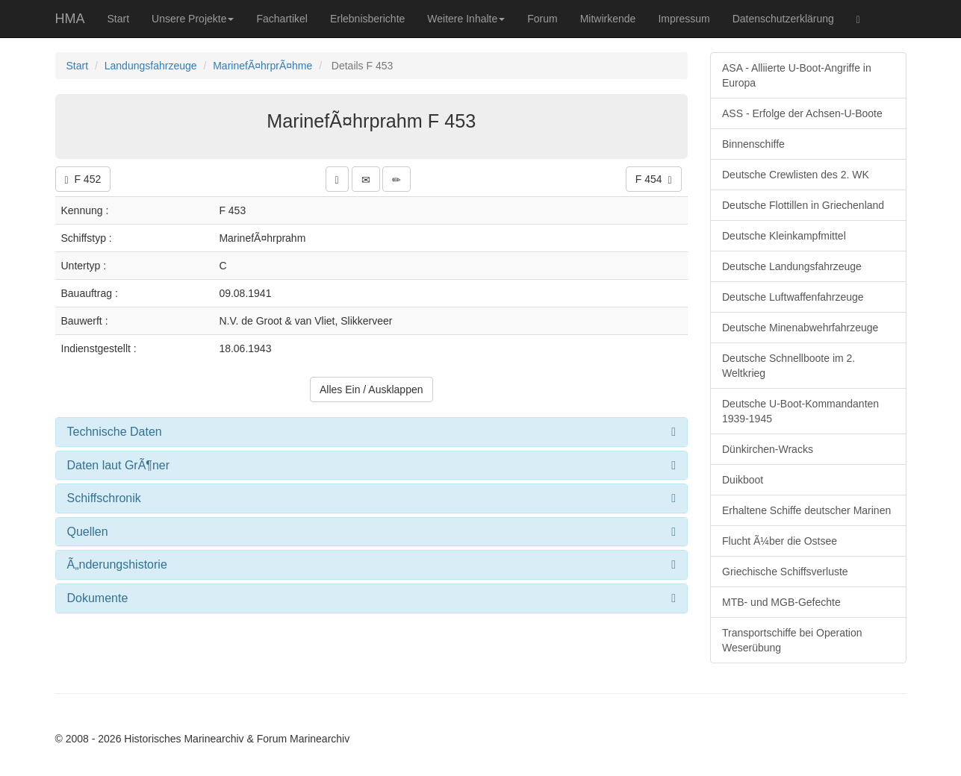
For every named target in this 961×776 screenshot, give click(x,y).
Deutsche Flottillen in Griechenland (803, 205)
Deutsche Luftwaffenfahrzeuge (793, 297)
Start (119, 19)
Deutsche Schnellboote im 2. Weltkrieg (788, 365)
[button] (337, 179)
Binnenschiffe (753, 144)
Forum (542, 19)
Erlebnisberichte (367, 19)
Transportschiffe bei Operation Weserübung (792, 640)
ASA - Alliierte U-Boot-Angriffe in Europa (796, 75)
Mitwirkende (608, 19)
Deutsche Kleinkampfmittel (784, 236)
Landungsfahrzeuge (151, 66)
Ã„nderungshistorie (117, 564)
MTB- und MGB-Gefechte (781, 602)
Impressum (683, 19)
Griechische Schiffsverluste (785, 572)
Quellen (87, 531)
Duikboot (742, 480)
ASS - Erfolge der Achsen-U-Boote (802, 113)
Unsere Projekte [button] (193, 19)
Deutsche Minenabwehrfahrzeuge (800, 328)
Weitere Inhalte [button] (466, 19)
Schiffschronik (104, 498)
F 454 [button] (653, 179)
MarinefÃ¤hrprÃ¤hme (262, 66)
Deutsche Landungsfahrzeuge (792, 266)
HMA (70, 18)
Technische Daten (114, 431)
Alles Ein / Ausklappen (371, 389)
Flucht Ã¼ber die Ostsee (779, 541)
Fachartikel (281, 19)
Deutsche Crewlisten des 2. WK (795, 175)
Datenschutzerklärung (783, 19)
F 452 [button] (83, 179)
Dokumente (97, 598)
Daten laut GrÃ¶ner (118, 465)
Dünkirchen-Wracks (767, 449)
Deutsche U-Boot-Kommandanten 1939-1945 (800, 411)
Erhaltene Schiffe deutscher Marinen (806, 510)
